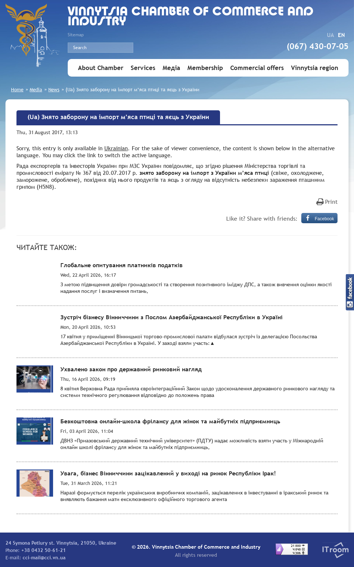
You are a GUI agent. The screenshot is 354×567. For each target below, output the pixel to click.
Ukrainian (116, 148)
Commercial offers (257, 68)
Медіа (171, 68)
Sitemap (76, 35)
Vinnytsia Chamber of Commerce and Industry (190, 17)
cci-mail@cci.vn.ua (44, 557)
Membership (205, 68)
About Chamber (100, 68)
